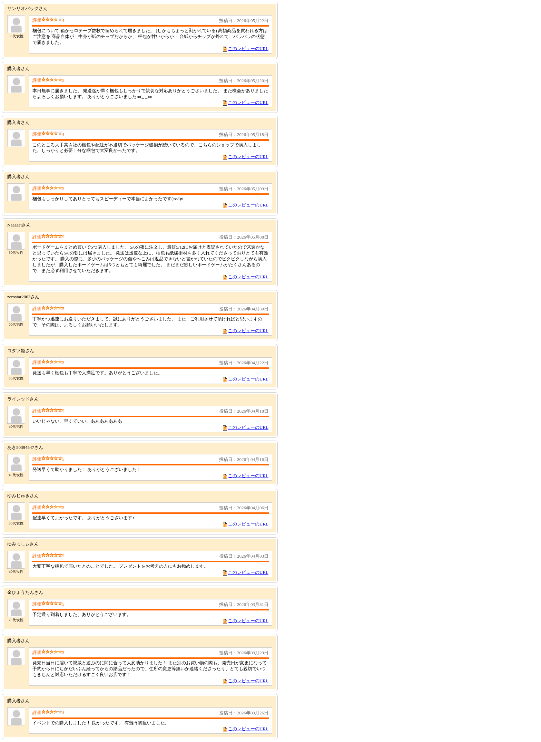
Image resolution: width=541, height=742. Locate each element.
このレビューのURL (248, 48)
